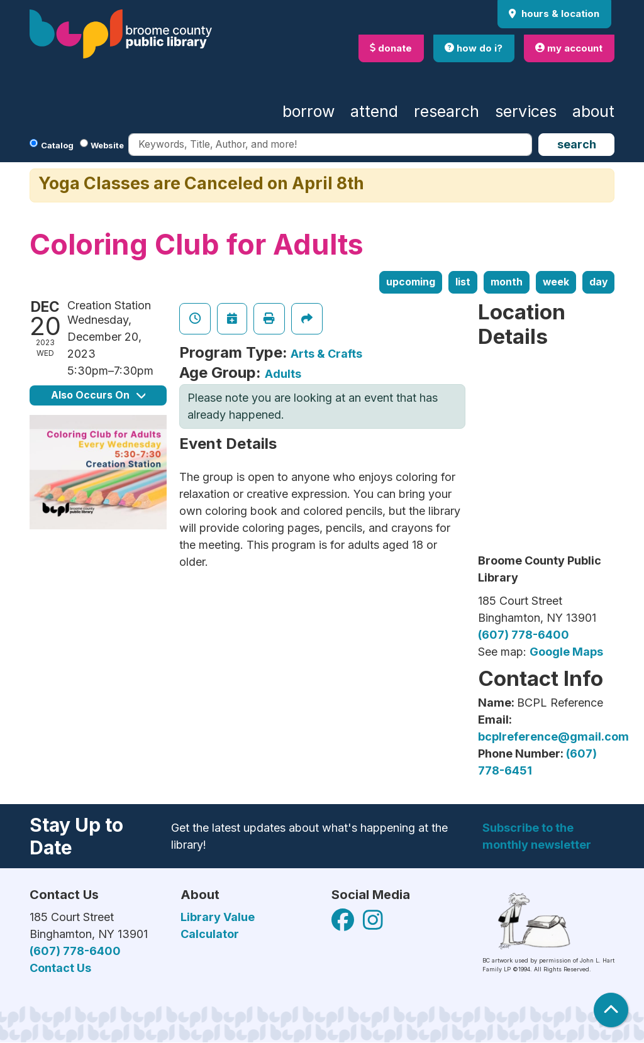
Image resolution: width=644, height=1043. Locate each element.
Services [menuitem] (526, 111)
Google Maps (566, 651)
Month (507, 282)
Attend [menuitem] (374, 111)
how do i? (473, 48)
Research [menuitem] (446, 111)
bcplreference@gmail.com (553, 736)
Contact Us (60, 967)
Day (598, 282)
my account (568, 48)
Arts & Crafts (326, 353)
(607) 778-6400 (523, 634)
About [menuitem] (593, 111)
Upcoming (410, 282)
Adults (283, 373)
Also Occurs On (98, 395)
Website (107, 145)
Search (576, 144)
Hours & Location (559, 13)
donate (391, 48)
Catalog (57, 145)
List (462, 282)
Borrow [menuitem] (308, 111)
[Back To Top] (611, 1010)
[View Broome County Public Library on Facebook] (344, 924)
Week (556, 282)
